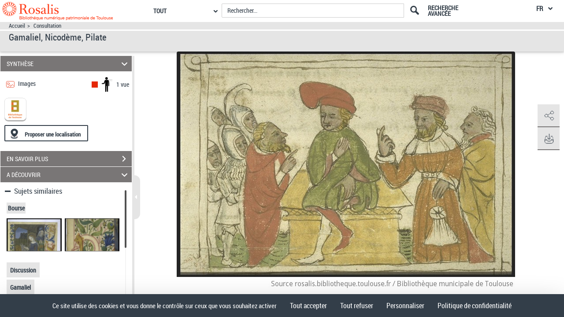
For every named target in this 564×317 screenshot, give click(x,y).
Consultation (47, 25)
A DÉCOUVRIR (68, 174)
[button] (549, 115)
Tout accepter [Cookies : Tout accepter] (308, 305)
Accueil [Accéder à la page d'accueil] (17, 25)
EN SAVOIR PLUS (69, 159)
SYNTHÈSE (68, 63)
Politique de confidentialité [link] (475, 305)
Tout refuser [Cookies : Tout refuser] (356, 305)
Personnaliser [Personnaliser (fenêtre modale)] (405, 305)
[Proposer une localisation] (46, 133)
